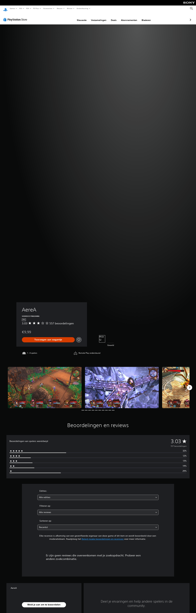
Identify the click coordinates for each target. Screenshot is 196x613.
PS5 (20, 8)
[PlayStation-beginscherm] (5, 8)
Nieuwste (65, 17)
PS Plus (36, 8)
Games (12, 8)
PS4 (27, 8)
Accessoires (47, 8)
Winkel (69, 8)
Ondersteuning (82, 8)
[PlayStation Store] (15, 16)
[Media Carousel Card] (45, 384)
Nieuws (59, 8)
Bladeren (130, 17)
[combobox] (98, 494)
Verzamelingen (82, 17)
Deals (97, 17)
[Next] (189, 384)
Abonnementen (113, 17)
